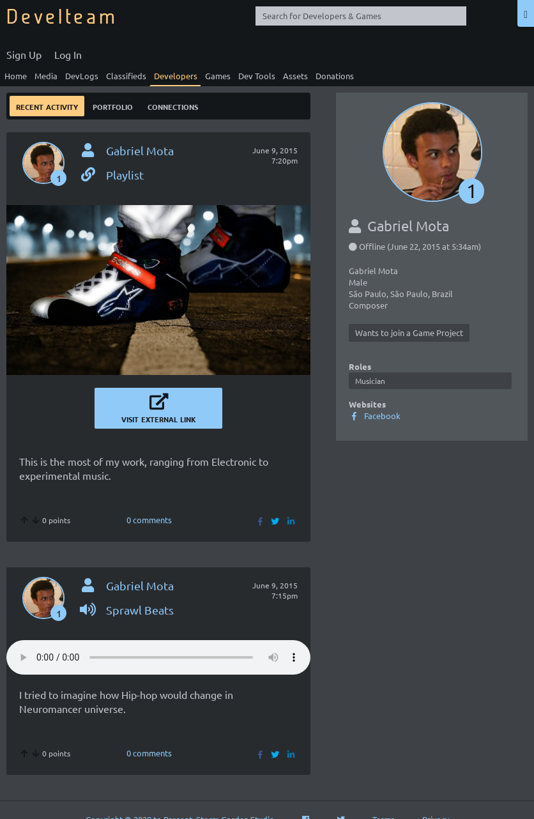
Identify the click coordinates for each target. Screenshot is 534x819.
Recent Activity (47, 105)
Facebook (374, 415)
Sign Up (24, 54)
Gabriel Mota (140, 150)
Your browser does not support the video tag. (158, 657)
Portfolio (113, 105)
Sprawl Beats (126, 609)
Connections (173, 105)
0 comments (149, 519)
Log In (68, 54)
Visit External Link (158, 408)
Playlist (111, 174)
